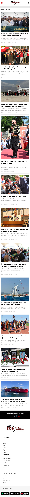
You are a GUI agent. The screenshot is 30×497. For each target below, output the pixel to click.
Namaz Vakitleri (6, 460)
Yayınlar (4, 467)
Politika (4, 447)
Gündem (5, 441)
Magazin (5, 450)
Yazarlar (5, 475)
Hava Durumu (6, 463)
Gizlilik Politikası (6, 480)
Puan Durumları (6, 465)
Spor (4, 445)
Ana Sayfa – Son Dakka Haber (9, 473)
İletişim (4, 482)
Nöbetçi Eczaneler (7, 458)
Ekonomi (5, 443)
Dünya (4, 452)
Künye (4, 478)
